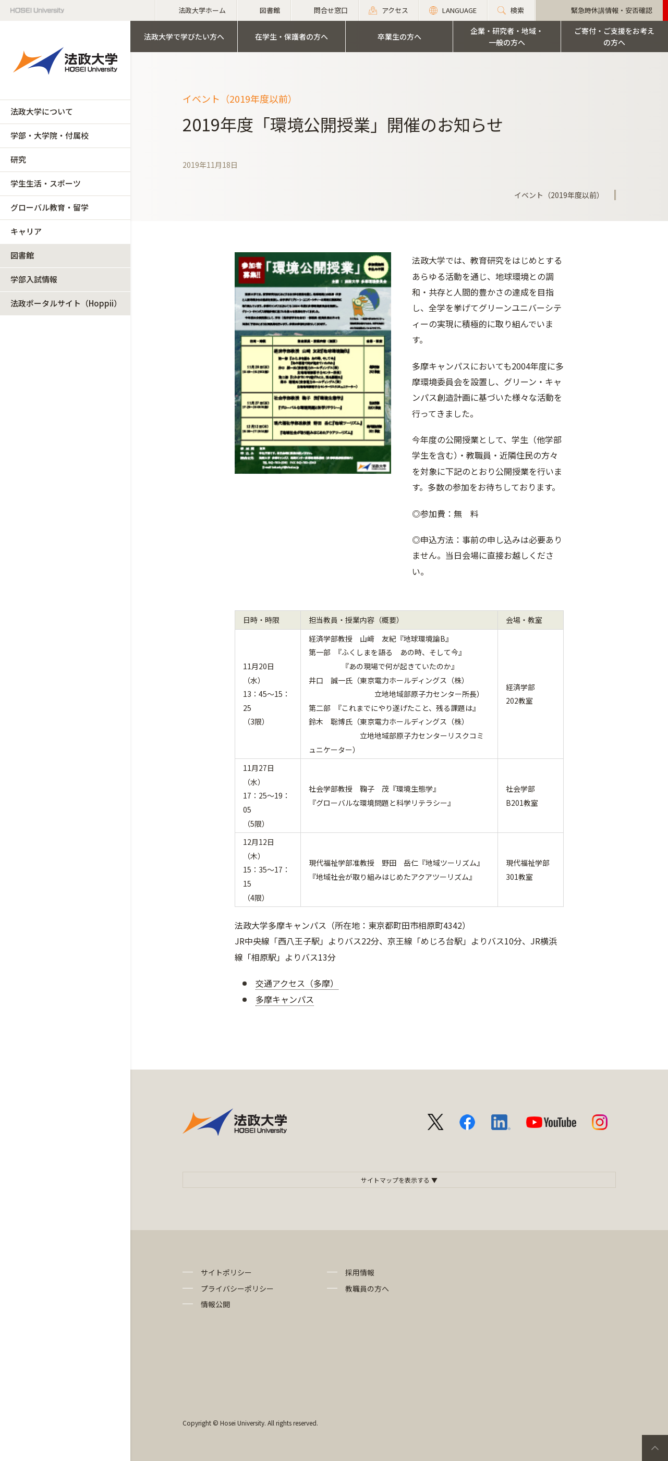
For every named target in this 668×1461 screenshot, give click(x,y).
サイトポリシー (226, 1272)
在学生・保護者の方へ (291, 36)
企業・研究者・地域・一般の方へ (506, 36)
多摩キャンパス (285, 999)
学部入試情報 (33, 279)
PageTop (655, 1448)
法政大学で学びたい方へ (184, 36)
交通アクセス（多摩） (297, 983)
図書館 (22, 255)
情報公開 (215, 1304)
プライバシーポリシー (237, 1288)
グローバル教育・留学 (49, 207)
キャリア (26, 231)
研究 (18, 159)
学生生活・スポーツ (45, 183)
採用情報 (359, 1272)
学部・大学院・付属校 (49, 135)
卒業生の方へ (399, 36)
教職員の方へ (367, 1288)
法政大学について (41, 111)
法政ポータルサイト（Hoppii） (66, 303)
